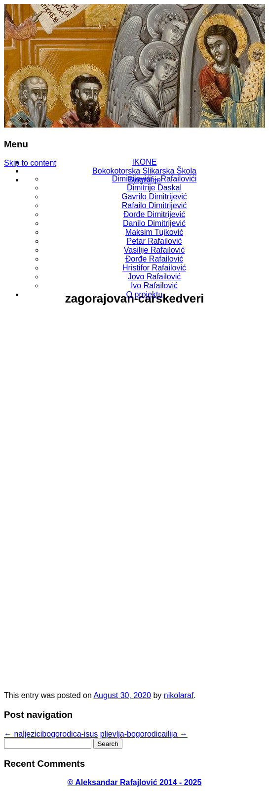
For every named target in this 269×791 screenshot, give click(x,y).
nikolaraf (178, 695)
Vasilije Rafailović (154, 250)
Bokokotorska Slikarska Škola (144, 171)
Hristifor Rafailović (154, 268)
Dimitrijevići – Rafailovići (154, 179)
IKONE (144, 162)
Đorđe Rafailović (154, 259)
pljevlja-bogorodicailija (144, 734)
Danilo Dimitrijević (154, 223)
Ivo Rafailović (154, 285)
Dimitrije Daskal (154, 187)
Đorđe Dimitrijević (154, 214)
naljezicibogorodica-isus (51, 734)
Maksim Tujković (154, 232)
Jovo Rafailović (154, 276)
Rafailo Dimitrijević (154, 205)
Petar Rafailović (154, 241)
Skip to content (30, 163)
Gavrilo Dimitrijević (154, 196)
